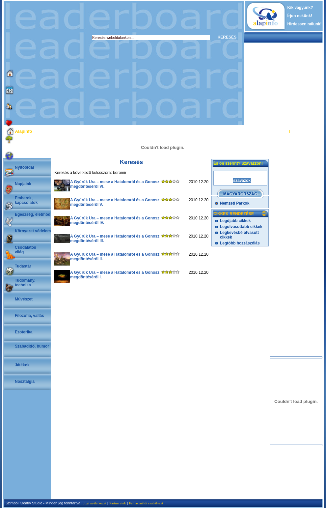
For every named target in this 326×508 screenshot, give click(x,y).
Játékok (22, 365)
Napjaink (23, 184)
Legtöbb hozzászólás (240, 243)
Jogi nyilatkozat (94, 503)
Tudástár (23, 266)
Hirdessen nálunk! (304, 24)
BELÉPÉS (279, 131)
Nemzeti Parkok (234, 203)
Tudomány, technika (25, 282)
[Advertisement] (61, 63)
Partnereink (117, 503)
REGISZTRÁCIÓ (304, 131)
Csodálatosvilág (25, 249)
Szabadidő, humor (32, 346)
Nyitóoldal (24, 167)
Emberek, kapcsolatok (26, 200)
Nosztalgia (25, 381)
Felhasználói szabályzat (146, 503)
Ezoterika (23, 332)
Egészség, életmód (32, 214)
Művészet (24, 299)
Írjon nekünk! (299, 16)
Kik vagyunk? (300, 7)
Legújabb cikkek (235, 220)
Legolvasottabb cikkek (241, 226)
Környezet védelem (33, 231)
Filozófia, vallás (29, 315)
